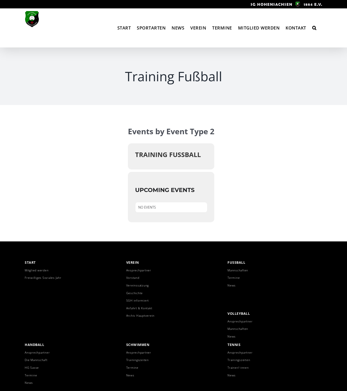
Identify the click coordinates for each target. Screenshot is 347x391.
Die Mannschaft (36, 360)
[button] (314, 27)
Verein (132, 262)
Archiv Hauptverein (140, 316)
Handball (34, 344)
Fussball (236, 262)
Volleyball (238, 313)
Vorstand (132, 278)
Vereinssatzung (137, 285)
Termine (233, 278)
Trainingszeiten (137, 360)
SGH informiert (137, 300)
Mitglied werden (36, 270)
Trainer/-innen (238, 368)
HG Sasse (32, 368)
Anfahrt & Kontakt (139, 308)
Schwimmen (138, 344)
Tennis (233, 344)
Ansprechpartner (138, 270)
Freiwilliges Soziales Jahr (43, 278)
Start (30, 262)
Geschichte (134, 293)
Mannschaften (237, 270)
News (231, 285)
